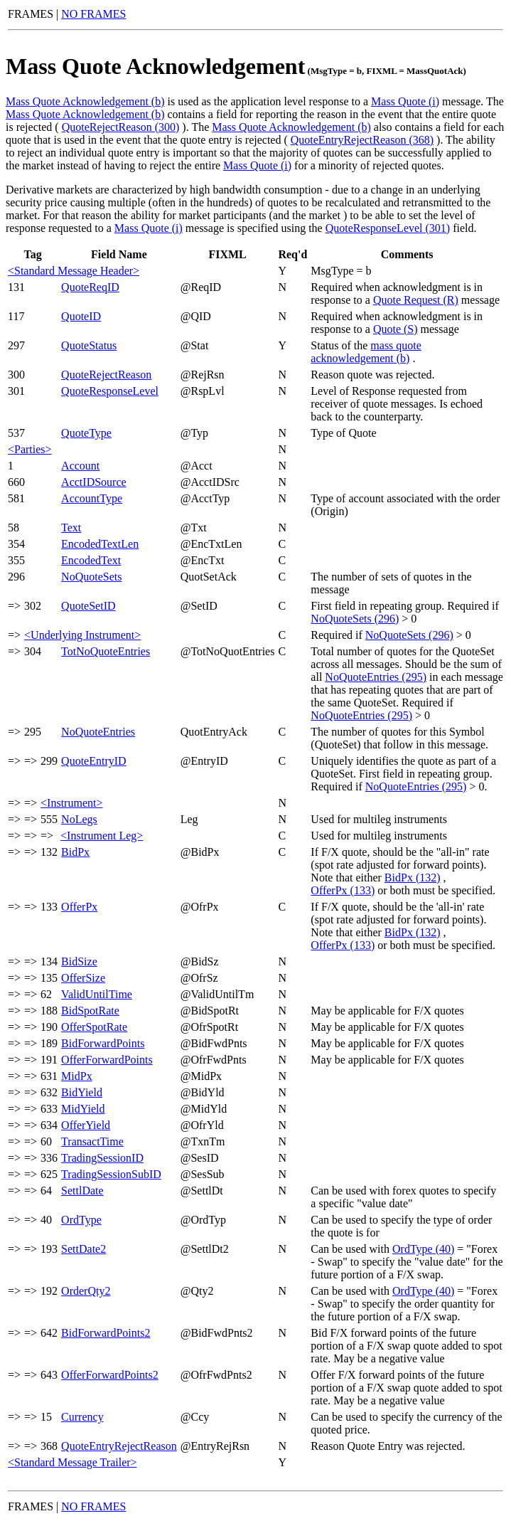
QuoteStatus (89, 345)
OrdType (81, 1220)
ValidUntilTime (96, 994)
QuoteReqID (90, 287)
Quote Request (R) (415, 300)
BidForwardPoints (102, 1043)
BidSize (79, 961)
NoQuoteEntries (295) (375, 677)
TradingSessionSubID (111, 1174)
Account (80, 466)
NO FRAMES (93, 14)
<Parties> (30, 449)
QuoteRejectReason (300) (121, 127)
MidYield (82, 1109)
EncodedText (91, 560)
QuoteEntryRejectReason (119, 1446)
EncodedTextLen (100, 544)
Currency (82, 1417)
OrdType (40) (423, 1249)
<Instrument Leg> (101, 836)
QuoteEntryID (94, 761)
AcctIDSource (94, 482)
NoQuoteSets (91, 577)
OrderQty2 (85, 1291)
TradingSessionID (102, 1158)
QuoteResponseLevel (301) (388, 228)
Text (71, 527)
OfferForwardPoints (107, 1060)
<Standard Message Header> (73, 271)
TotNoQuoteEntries (105, 651)
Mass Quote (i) (405, 101)
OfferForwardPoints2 (109, 1375)
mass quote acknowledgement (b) (366, 351)
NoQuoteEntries (98, 732)
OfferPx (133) (343, 890)
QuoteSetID (88, 606)
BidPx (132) (412, 877)
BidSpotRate (90, 1011)
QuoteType (86, 433)
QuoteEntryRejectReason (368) (362, 140)
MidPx (76, 1076)
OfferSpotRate (94, 1027)
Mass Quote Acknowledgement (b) (85, 101)
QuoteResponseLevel (109, 391)
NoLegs (79, 819)
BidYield (81, 1092)
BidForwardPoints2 (105, 1333)
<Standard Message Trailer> (72, 1462)
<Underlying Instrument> (82, 635)
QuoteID (81, 316)
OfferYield (85, 1125)
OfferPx (79, 907)
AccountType (91, 498)
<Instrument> (71, 803)
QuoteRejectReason (106, 375)
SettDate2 (83, 1249)
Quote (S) (395, 329)
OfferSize (83, 978)
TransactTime (92, 1141)
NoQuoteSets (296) (355, 619)
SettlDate (82, 1191)
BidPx (75, 852)
